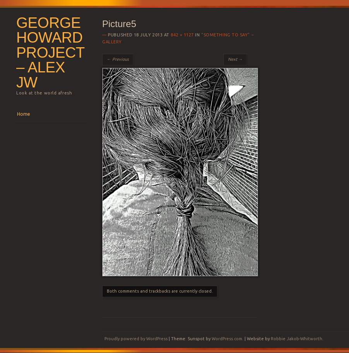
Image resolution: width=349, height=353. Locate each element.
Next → (235, 59)
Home (23, 114)
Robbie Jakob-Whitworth (296, 338)
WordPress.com (227, 338)
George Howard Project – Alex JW (50, 52)
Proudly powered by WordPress (136, 338)
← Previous (118, 59)
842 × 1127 (182, 35)
